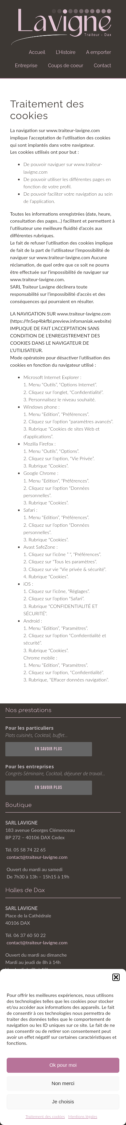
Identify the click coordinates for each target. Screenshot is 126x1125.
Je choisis (63, 1101)
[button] (116, 977)
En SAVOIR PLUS (48, 749)
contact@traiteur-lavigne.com (37, 857)
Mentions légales (82, 1116)
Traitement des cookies (45, 1116)
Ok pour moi (63, 1065)
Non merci (63, 1083)
